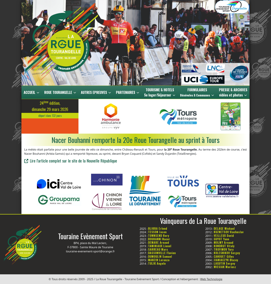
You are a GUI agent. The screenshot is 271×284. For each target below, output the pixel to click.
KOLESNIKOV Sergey (227, 253)
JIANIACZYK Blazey (226, 260)
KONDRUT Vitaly (224, 246)
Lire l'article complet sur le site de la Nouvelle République (70, 160)
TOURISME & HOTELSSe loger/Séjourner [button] (160, 92)
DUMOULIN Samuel (160, 256)
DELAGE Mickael (224, 228)
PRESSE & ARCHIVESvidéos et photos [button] (233, 92)
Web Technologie (211, 279)
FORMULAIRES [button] (197, 92)
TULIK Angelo (157, 263)
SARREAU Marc (158, 249)
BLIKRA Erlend (157, 228)
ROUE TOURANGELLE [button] (60, 92)
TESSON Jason (157, 232)
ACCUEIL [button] (32, 92)
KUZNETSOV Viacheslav (229, 232)
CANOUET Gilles (224, 256)
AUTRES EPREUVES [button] (96, 92)
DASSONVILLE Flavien (162, 253)
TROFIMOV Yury (224, 249)
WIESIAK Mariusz (225, 267)
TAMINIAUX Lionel (159, 246)
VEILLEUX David (224, 236)
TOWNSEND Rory (158, 236)
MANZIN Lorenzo (159, 260)
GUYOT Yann (221, 239)
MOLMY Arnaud (223, 242)
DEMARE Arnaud (158, 242)
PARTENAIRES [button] (128, 92)
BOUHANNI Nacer (159, 239)
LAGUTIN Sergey (224, 263)
